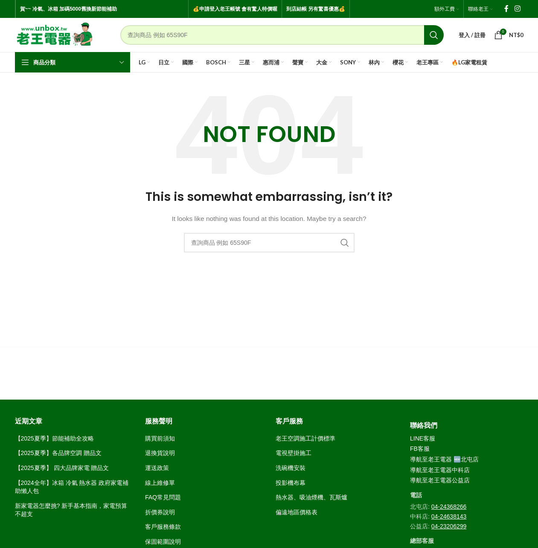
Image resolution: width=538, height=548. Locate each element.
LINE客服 (422, 438)
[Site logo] (55, 34)
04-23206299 (449, 526)
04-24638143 (449, 516)
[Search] (282, 35)
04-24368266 (449, 506)
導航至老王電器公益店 (440, 480)
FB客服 (420, 448)
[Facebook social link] (506, 8)
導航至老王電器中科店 (440, 470)
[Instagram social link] (517, 8)
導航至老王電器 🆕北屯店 (444, 459)
